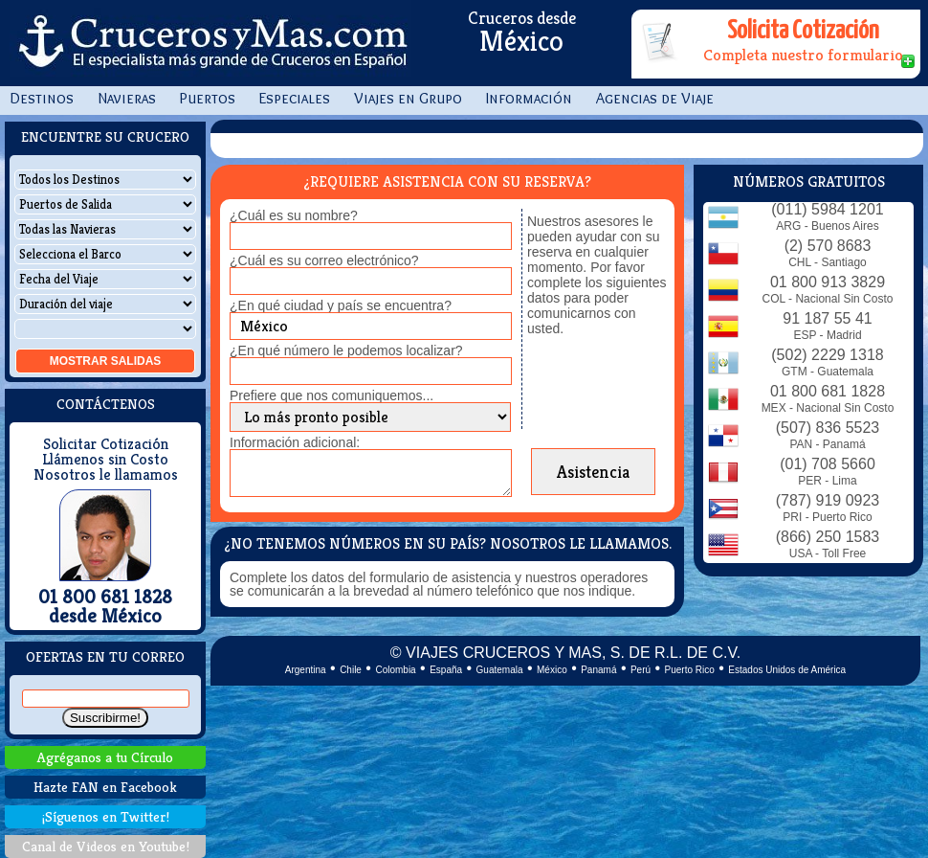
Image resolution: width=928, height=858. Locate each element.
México (552, 670)
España (446, 670)
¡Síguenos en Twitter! (105, 816)
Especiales (294, 98)
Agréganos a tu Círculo (105, 757)
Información (529, 98)
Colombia (395, 670)
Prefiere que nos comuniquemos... (331, 395)
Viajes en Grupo (408, 98)
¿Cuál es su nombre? (294, 215)
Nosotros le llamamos (105, 475)
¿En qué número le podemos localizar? (346, 350)
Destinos (42, 98)
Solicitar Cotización (105, 444)
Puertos (207, 98)
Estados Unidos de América (787, 670)
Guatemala (499, 670)
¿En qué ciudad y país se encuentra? (341, 305)
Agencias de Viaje (655, 98)
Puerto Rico (690, 670)
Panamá (598, 670)
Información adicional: (295, 442)
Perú (640, 670)
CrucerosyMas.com (210, 43)
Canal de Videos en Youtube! (105, 846)
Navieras (127, 98)
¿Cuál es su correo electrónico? (324, 260)
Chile (351, 670)
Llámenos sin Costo (105, 459)
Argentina (305, 670)
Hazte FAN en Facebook (105, 787)
